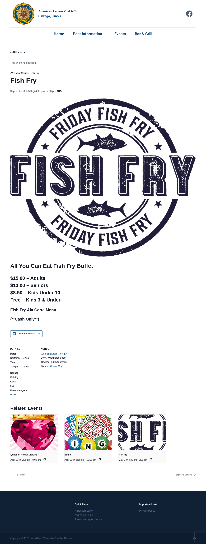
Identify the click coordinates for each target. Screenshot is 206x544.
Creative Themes (63, 538)
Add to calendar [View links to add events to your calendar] (27, 333)
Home (59, 34)
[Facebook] (189, 13)
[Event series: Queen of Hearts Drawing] (44, 459)
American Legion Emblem (89, 519)
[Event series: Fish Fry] (151, 459)
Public (13, 394)
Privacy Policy (147, 510)
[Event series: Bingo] (100, 459)
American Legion (84, 510)
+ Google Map (55, 366)
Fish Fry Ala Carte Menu (33, 310)
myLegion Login (84, 515)
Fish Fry (14, 377)
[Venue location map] (89, 364)
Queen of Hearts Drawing (23, 454)
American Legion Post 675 (54, 353)
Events (120, 34)
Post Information (90, 34)
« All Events (17, 52)
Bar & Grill (143, 34)
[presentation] (34, 432)
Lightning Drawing (182, 474)
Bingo (68, 454)
